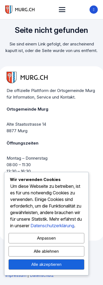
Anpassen (46, 238)
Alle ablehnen (46, 251)
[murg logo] (20, 9)
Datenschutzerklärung (52, 225)
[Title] (94, 9)
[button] (62, 9)
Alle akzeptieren (46, 264)
